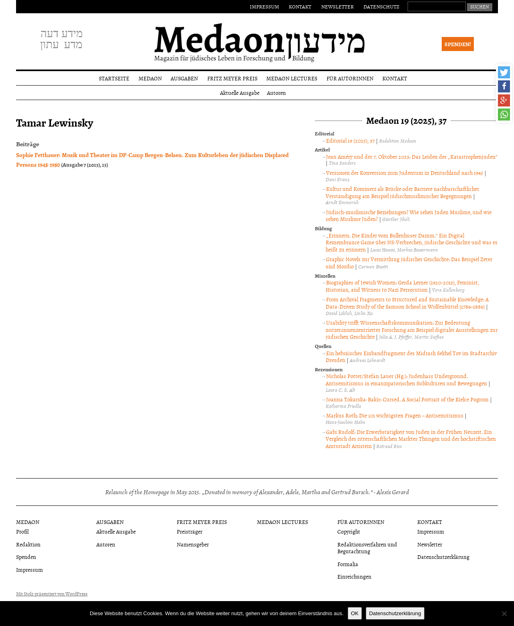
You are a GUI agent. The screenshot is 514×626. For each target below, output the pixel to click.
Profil (22, 531)
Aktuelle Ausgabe (239, 92)
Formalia (347, 564)
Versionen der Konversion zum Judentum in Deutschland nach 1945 (404, 172)
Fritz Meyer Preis (232, 78)
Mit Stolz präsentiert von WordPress (52, 593)
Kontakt (300, 6)
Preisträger (189, 531)
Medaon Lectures (291, 78)
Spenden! (458, 44)
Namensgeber (193, 544)
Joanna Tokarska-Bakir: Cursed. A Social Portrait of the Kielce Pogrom (407, 399)
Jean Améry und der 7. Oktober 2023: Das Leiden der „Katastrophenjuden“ (412, 156)
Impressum (264, 6)
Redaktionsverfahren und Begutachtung (367, 547)
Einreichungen (354, 576)
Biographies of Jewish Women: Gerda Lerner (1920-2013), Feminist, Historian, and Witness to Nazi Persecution (402, 286)
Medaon (150, 78)
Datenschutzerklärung (443, 556)
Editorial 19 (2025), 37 (350, 140)
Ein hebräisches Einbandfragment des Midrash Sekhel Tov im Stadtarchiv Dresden (411, 356)
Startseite (114, 78)
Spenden (26, 556)
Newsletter (337, 6)
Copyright (348, 531)
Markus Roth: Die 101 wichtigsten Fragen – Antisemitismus (394, 415)
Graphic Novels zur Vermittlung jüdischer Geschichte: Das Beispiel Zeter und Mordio (409, 262)
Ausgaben (184, 78)
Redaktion (28, 544)
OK (355, 613)
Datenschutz (381, 6)
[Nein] (504, 614)
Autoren (276, 92)
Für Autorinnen (349, 78)
